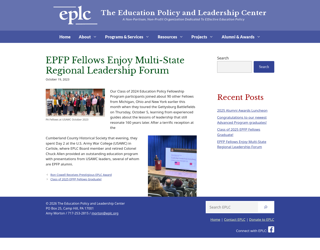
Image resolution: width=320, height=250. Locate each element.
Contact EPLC (235, 219)
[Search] (265, 207)
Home (65, 36)
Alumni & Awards (243, 37)
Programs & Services (129, 37)
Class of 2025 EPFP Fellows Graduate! (76, 179)
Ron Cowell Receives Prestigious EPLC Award (81, 175)
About (90, 37)
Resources (172, 37)
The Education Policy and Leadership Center (184, 13)
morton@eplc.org (104, 213)
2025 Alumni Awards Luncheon (242, 110)
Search (223, 58)
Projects (204, 37)
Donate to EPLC (261, 219)
